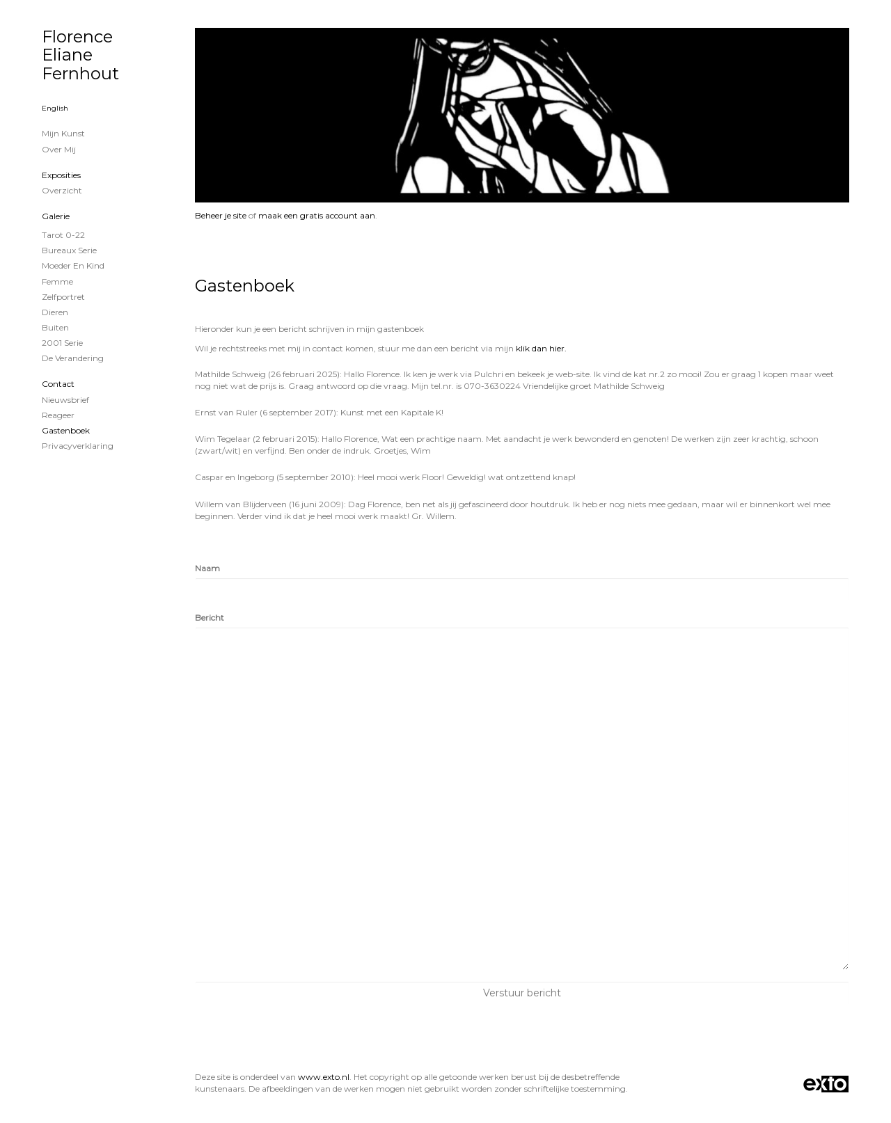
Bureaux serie (69, 250)
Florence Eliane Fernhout (80, 54)
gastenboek (66, 430)
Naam (207, 568)
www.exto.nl (323, 1077)
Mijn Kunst (63, 133)
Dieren (55, 312)
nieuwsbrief (65, 400)
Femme (57, 281)
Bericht (209, 617)
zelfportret (63, 297)
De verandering (73, 358)
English (55, 108)
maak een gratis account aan (316, 215)
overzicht (62, 190)
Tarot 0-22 (63, 235)
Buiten (55, 327)
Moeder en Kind (73, 265)
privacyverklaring (77, 445)
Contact (58, 384)
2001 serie (62, 342)
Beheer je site (220, 215)
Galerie (56, 216)
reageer (58, 415)
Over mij (59, 149)
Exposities (61, 175)
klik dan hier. (541, 348)
